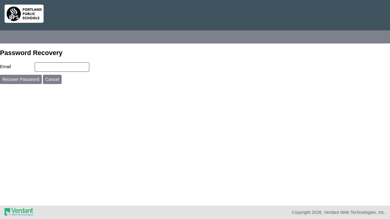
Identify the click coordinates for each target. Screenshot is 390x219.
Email (5, 66)
